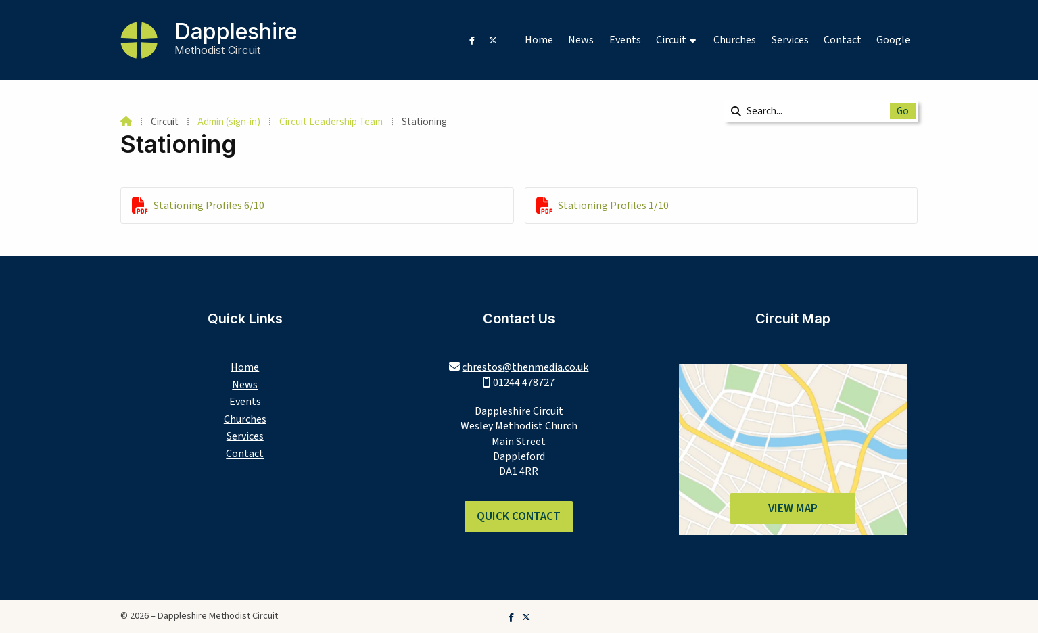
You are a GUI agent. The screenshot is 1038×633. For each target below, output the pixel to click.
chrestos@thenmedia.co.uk (525, 367)
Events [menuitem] (625, 39)
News (245, 384)
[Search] (812, 111)
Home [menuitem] (539, 39)
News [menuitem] (581, 39)
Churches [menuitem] (734, 39)
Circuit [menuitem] (671, 39)
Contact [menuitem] (843, 39)
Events (245, 401)
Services (245, 436)
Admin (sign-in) (228, 121)
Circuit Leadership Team (331, 121)
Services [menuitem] (790, 39)
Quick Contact (519, 516)
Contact (245, 453)
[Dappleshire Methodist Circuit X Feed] (493, 40)
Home (245, 367)
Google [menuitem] (893, 39)
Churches (245, 419)
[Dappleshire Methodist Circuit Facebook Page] (472, 40)
